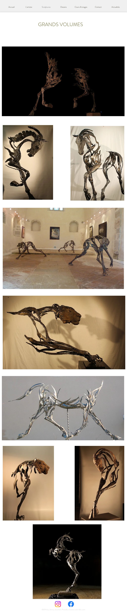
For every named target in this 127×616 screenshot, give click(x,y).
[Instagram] (58, 604)
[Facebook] (71, 604)
